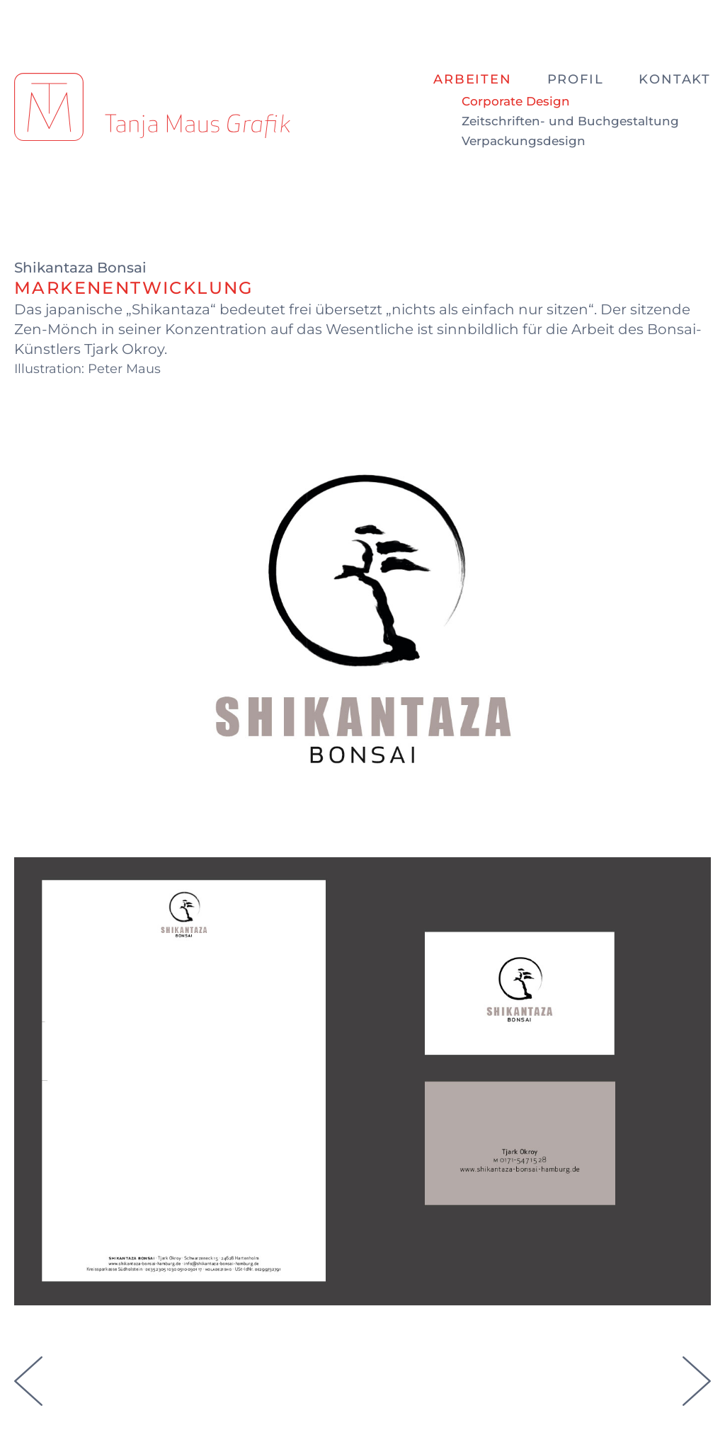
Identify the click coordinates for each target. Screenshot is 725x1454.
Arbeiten (472, 79)
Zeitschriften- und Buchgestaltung (570, 121)
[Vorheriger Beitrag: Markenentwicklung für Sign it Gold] (32, 1397)
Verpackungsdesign (524, 141)
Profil (575, 79)
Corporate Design (516, 102)
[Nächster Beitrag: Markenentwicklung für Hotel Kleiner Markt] (693, 1397)
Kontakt (675, 79)
